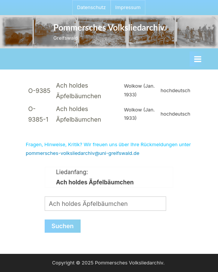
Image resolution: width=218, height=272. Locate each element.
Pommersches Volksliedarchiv (109, 27)
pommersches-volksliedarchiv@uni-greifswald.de (82, 153)
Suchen (62, 226)
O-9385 (39, 90)
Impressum (128, 7)
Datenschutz (91, 7)
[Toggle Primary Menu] (198, 58)
